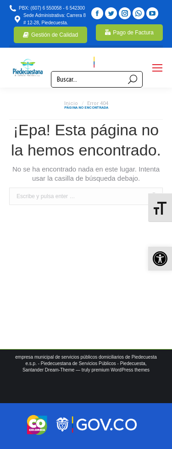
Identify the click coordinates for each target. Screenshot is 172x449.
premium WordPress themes (121, 369)
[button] (160, 259)
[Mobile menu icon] (157, 68)
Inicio (71, 103)
